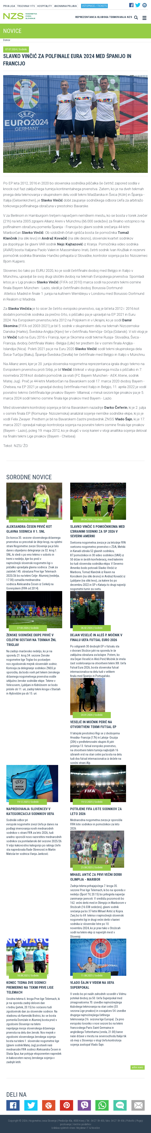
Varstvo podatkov (82, 1124)
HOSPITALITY (44, 6)
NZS (129, 17)
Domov (6, 40)
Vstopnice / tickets (94, 5)
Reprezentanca (85, 17)
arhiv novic (137, 1067)
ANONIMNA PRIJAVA (65, 6)
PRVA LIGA (9, 6)
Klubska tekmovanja (111, 17)
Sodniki (23, 49)
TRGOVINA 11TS (26, 6)
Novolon (95, 1127)
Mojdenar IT (82, 1127)
